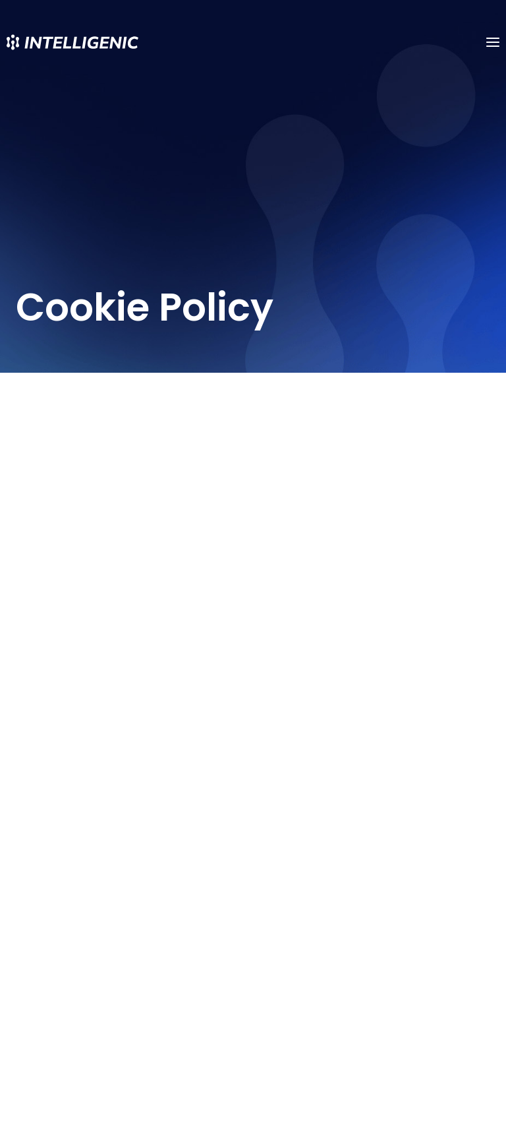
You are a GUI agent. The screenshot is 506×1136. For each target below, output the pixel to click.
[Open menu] (492, 41)
